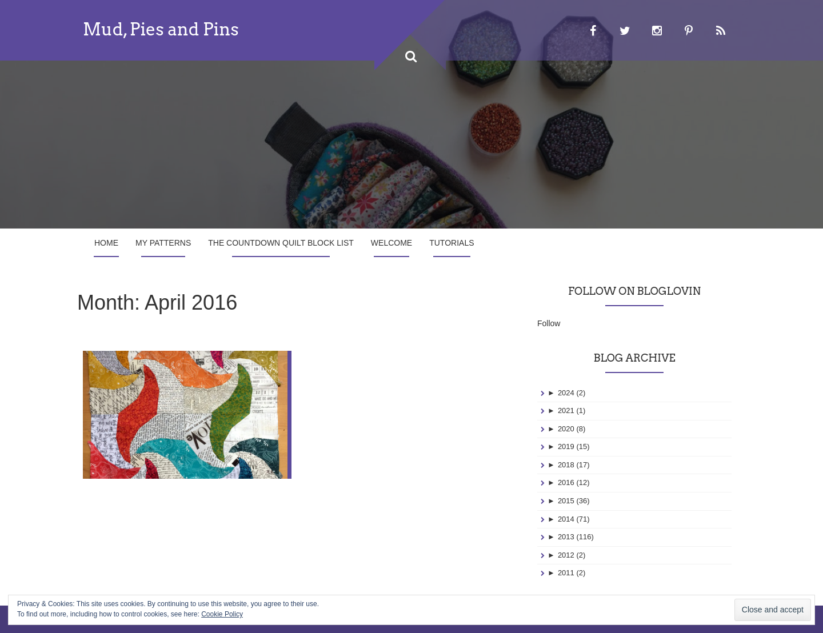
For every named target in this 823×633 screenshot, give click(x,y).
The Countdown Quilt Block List (281, 242)
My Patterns (163, 242)
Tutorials (451, 242)
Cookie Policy (222, 614)
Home (106, 242)
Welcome (391, 242)
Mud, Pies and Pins (161, 29)
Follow (548, 323)
